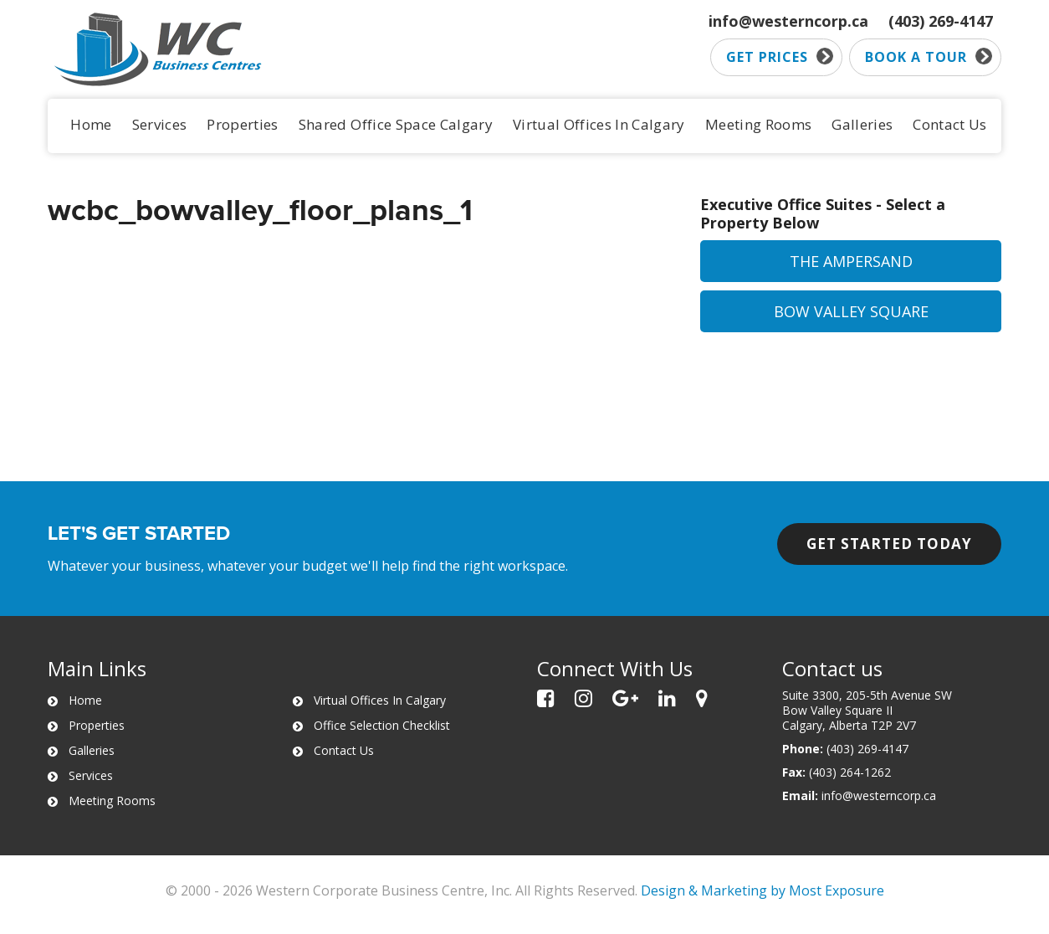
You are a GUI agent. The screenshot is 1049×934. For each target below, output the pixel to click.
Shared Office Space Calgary (396, 124)
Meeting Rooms (758, 124)
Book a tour (928, 57)
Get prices (779, 57)
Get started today (889, 543)
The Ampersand (851, 261)
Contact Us (949, 124)
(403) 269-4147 (940, 21)
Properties (242, 124)
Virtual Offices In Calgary (599, 124)
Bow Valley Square (851, 311)
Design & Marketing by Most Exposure (762, 890)
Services (159, 124)
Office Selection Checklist (382, 725)
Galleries (862, 124)
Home (90, 124)
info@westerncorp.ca (788, 21)
